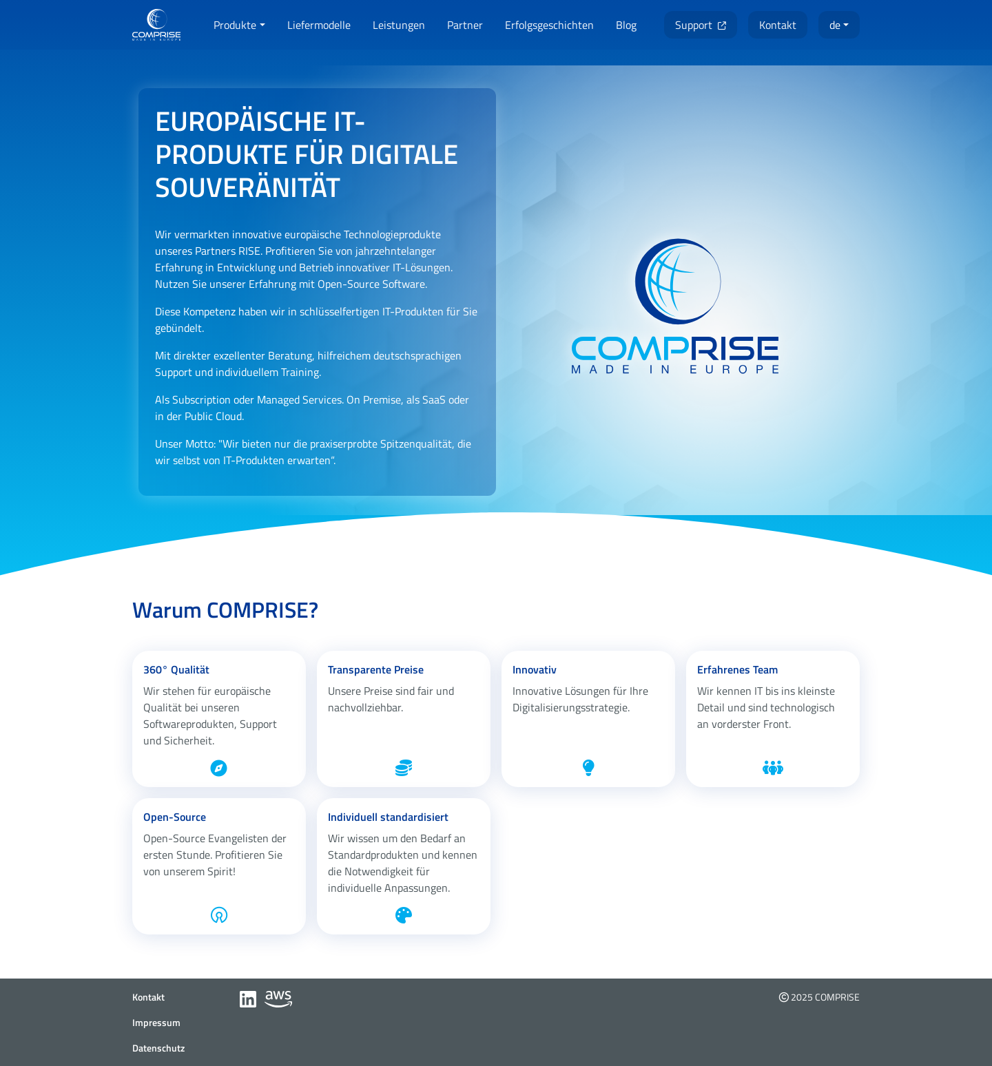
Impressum (156, 1022)
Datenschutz (158, 1048)
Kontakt (148, 997)
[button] (239, 25)
